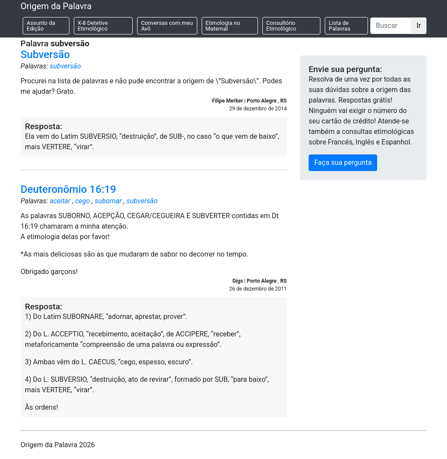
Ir (418, 25)
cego (82, 201)
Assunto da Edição (41, 26)
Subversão (45, 54)
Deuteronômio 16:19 (68, 189)
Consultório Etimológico (281, 26)
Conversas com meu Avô (167, 26)
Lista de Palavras (340, 26)
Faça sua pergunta (342, 162)
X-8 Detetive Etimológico (93, 26)
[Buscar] (390, 25)
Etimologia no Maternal (223, 26)
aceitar (60, 201)
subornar (108, 201)
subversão (65, 66)
